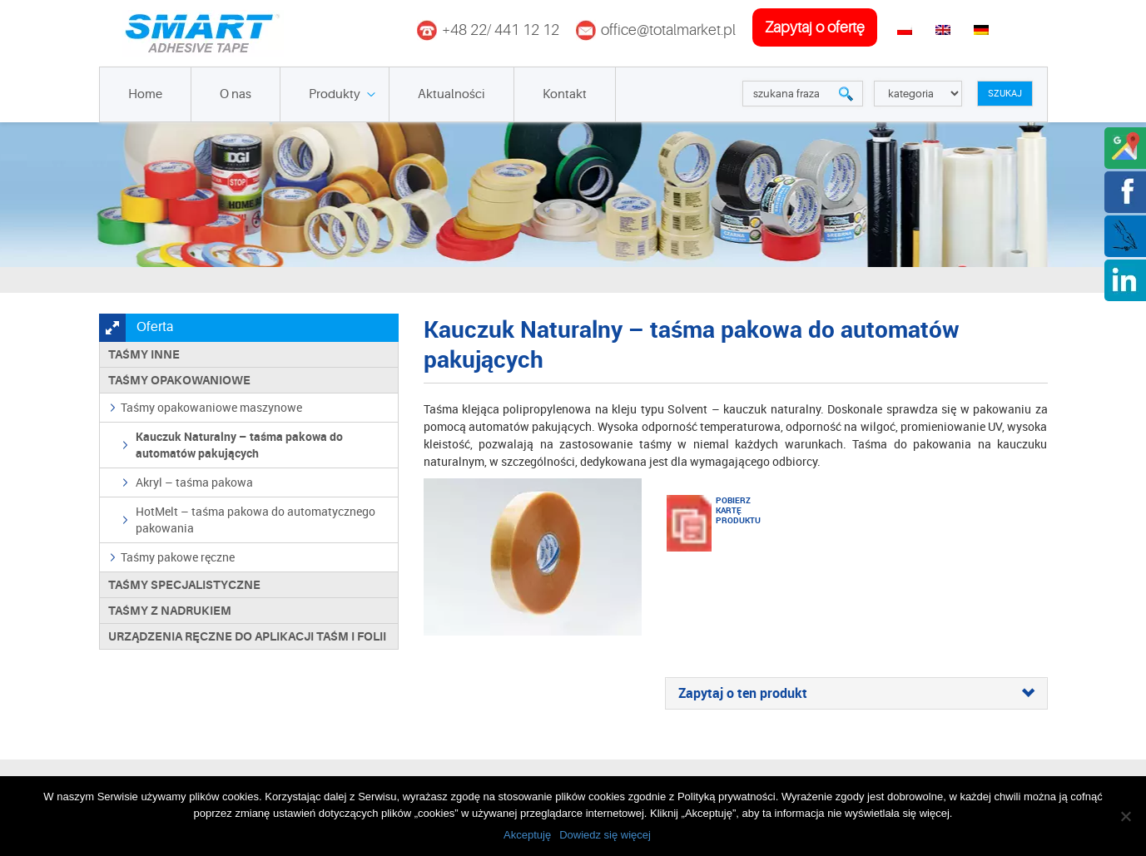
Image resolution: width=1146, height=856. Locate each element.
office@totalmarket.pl (668, 30)
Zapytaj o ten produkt (856, 693)
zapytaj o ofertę (815, 27)
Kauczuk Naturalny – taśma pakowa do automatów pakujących (239, 444)
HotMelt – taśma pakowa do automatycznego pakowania (255, 519)
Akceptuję (527, 835)
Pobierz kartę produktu (736, 510)
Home (145, 94)
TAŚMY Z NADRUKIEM (169, 610)
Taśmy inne (144, 354)
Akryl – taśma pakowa (194, 482)
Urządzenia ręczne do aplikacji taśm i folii (247, 636)
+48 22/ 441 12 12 (500, 30)
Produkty (334, 94)
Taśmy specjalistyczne (184, 584)
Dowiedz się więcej (605, 835)
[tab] (856, 694)
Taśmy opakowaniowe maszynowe (211, 407)
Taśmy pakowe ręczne (178, 557)
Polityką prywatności (726, 796)
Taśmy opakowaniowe (179, 380)
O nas (235, 94)
